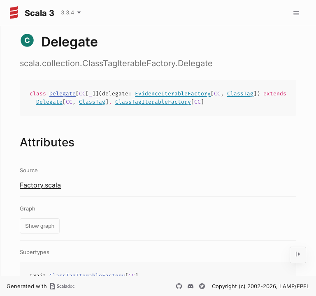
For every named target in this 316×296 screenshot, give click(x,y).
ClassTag (240, 93)
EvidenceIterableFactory (173, 93)
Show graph (39, 226)
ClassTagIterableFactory (153, 101)
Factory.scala (40, 185)
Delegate (62, 93)
